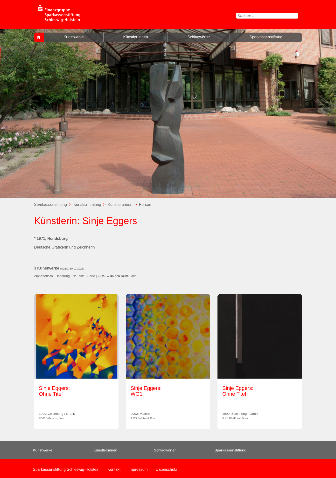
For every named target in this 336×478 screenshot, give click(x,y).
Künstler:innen (135, 37)
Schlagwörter (199, 37)
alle (133, 276)
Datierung (63, 276)
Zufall (102, 276)
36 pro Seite (119, 276)
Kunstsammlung (87, 204)
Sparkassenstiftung (266, 37)
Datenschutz (166, 469)
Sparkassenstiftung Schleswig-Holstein (66, 469)
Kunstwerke (73, 37)
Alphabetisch (43, 276)
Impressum (138, 469)
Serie (91, 276)
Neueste (78, 276)
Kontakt (113, 469)
